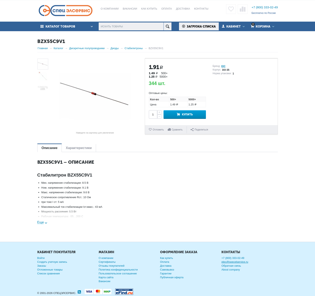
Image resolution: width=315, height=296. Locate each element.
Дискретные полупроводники (87, 48)
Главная (43, 48)
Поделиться (199, 129)
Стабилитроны (134, 48)
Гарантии (165, 273)
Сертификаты (107, 261)
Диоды (115, 48)
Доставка (165, 265)
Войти (41, 258)
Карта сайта (106, 277)
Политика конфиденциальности (118, 269)
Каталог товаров (60, 26)
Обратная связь (231, 265)
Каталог (58, 48)
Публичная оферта (171, 277)
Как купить (166, 258)
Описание (49, 148)
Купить (187, 114)
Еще (40, 222)
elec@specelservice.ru (234, 261)
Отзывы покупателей (112, 265)
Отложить (158, 129)
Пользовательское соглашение (118, 273)
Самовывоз (167, 269)
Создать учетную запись (52, 261)
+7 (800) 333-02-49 (265, 7)
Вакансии (104, 281)
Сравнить (177, 129)
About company (230, 269)
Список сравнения (48, 273)
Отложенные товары (50, 269)
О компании (106, 258)
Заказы (41, 265)
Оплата (164, 261)
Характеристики (79, 148)
